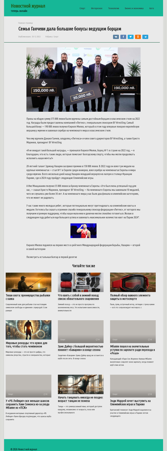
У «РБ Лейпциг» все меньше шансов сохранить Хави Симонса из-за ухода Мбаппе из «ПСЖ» (27, 404)
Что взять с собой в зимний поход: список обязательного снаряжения (78, 297)
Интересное (96, 8)
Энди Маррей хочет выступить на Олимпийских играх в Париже (130, 402)
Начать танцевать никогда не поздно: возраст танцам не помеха (80, 399)
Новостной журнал (28, 6)
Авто (151, 8)
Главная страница (25, 23)
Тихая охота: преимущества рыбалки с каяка (28, 297)
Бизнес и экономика (134, 8)
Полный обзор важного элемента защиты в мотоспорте (130, 297)
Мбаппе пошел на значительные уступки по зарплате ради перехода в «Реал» (132, 350)
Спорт (82, 8)
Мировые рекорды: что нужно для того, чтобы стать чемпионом (26, 344)
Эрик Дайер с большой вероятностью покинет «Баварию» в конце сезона (80, 348)
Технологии (113, 8)
